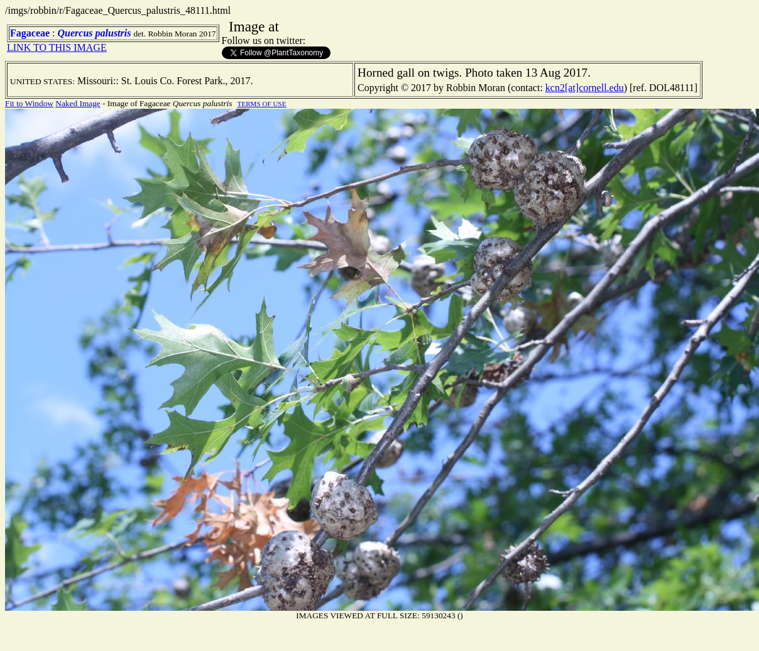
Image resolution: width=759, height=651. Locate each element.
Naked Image (77, 103)
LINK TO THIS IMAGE (57, 47)
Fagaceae (30, 33)
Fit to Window (29, 103)
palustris (113, 33)
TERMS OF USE (262, 103)
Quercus (75, 33)
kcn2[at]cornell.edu (584, 87)
